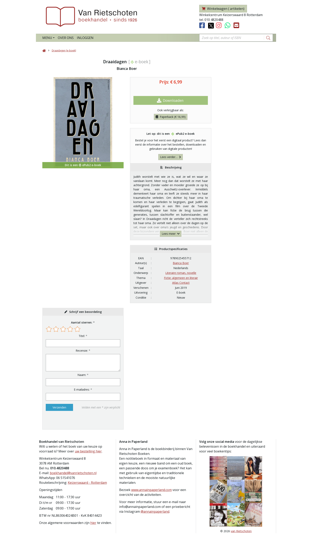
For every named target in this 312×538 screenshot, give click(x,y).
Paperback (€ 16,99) (171, 117)
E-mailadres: (82, 389)
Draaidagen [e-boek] (64, 50)
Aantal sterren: (81, 322)
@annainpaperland (155, 511)
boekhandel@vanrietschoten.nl (73, 473)
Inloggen (85, 38)
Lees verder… (170, 157)
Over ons (66, 38)
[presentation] (71, 420)
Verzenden (59, 407)
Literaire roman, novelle (180, 273)
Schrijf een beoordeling (85, 312)
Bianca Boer (181, 263)
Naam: (81, 375)
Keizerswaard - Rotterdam (87, 482)
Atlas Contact (181, 283)
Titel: (82, 336)
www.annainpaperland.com (151, 490)
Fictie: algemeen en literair (181, 278)
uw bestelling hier (88, 451)
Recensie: (82, 350)
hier (93, 523)
